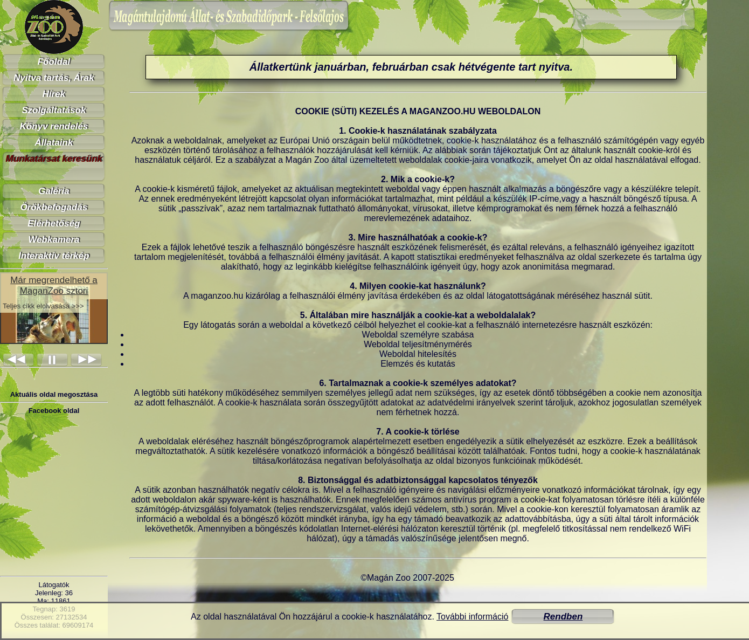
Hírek (54, 94)
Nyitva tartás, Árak (53, 78)
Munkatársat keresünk (53, 159)
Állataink (54, 142)
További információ (472, 616)
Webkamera (53, 240)
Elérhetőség (53, 223)
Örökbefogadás (54, 207)
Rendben (563, 616)
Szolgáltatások (54, 110)
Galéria (54, 191)
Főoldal (54, 62)
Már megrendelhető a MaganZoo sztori (54, 285)
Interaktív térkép (53, 256)
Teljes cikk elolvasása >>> (43, 306)
